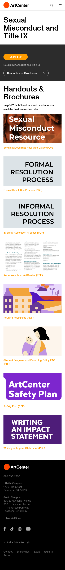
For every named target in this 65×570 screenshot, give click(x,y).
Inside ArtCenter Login (18, 542)
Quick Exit (15, 56)
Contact (8, 551)
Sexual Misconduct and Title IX (21, 64)
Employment (23, 551)
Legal (37, 551)
